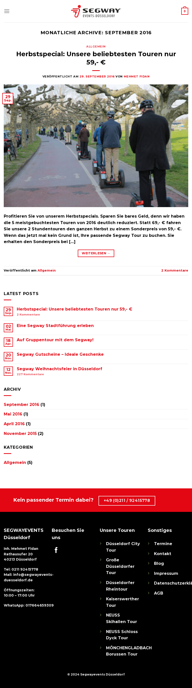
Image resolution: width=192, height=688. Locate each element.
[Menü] (7, 11)
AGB (158, 593)
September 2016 (21, 404)
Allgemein (96, 46)
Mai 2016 (13, 414)
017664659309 (40, 605)
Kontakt (162, 553)
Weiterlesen (96, 253)
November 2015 (20, 433)
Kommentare (174, 270)
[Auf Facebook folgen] (56, 550)
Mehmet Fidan (137, 76)
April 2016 (14, 423)
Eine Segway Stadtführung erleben (55, 325)
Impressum (166, 573)
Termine (163, 543)
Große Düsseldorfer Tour (120, 566)
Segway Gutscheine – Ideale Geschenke (60, 354)
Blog (159, 563)
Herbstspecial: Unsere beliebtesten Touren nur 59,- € (74, 309)
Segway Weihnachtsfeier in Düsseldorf (59, 368)
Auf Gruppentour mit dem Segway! (55, 340)
